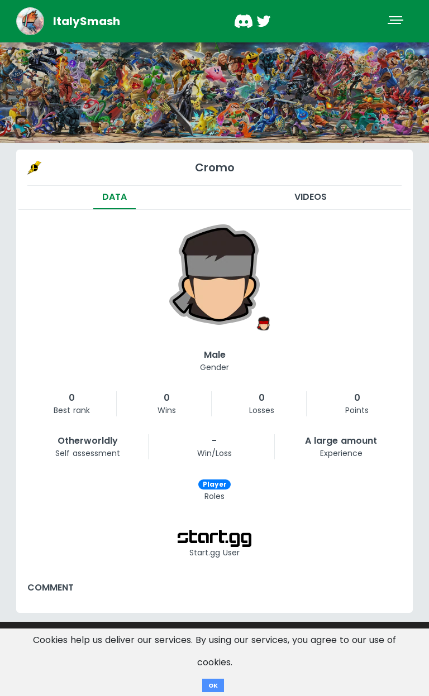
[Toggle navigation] (396, 21)
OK (213, 685)
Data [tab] (114, 196)
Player (215, 484)
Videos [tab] (310, 196)
